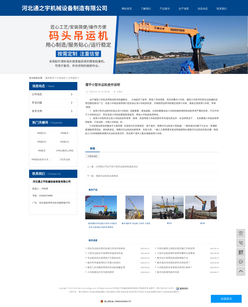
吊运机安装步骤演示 (170, 292)
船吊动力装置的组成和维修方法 (172, 258)
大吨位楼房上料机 (65, 150)
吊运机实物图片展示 (153, 292)
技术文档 (37, 111)
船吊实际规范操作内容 (168, 272)
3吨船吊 (42, 150)
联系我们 (222, 8)
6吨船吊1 (41, 133)
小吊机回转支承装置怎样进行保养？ (174, 267)
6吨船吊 (65, 133)
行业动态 (61, 78)
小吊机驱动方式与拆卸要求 (100, 272)
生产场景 (184, 8)
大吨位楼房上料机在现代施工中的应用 (176, 248)
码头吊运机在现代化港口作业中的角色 (106, 248)
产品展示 (165, 8)
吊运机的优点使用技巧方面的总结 (104, 258)
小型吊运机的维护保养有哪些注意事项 (176, 253)
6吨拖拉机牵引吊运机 (42, 159)
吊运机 (92, 292)
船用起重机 (100, 292)
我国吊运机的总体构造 (107, 176)
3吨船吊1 (64, 141)
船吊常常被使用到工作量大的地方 (104, 262)
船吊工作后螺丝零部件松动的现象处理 (106, 267)
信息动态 (203, 8)
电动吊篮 (125, 292)
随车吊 (86, 292)
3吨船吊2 (41, 141)
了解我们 (146, 8)
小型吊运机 (92, 156)
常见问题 (37, 102)
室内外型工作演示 (136, 292)
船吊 (81, 292)
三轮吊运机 (64, 159)
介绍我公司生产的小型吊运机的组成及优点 (117, 166)
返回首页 (49, 78)
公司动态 (72, 78)
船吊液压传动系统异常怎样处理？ (173, 262)
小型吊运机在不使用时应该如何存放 (105, 253)
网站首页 (127, 8)
